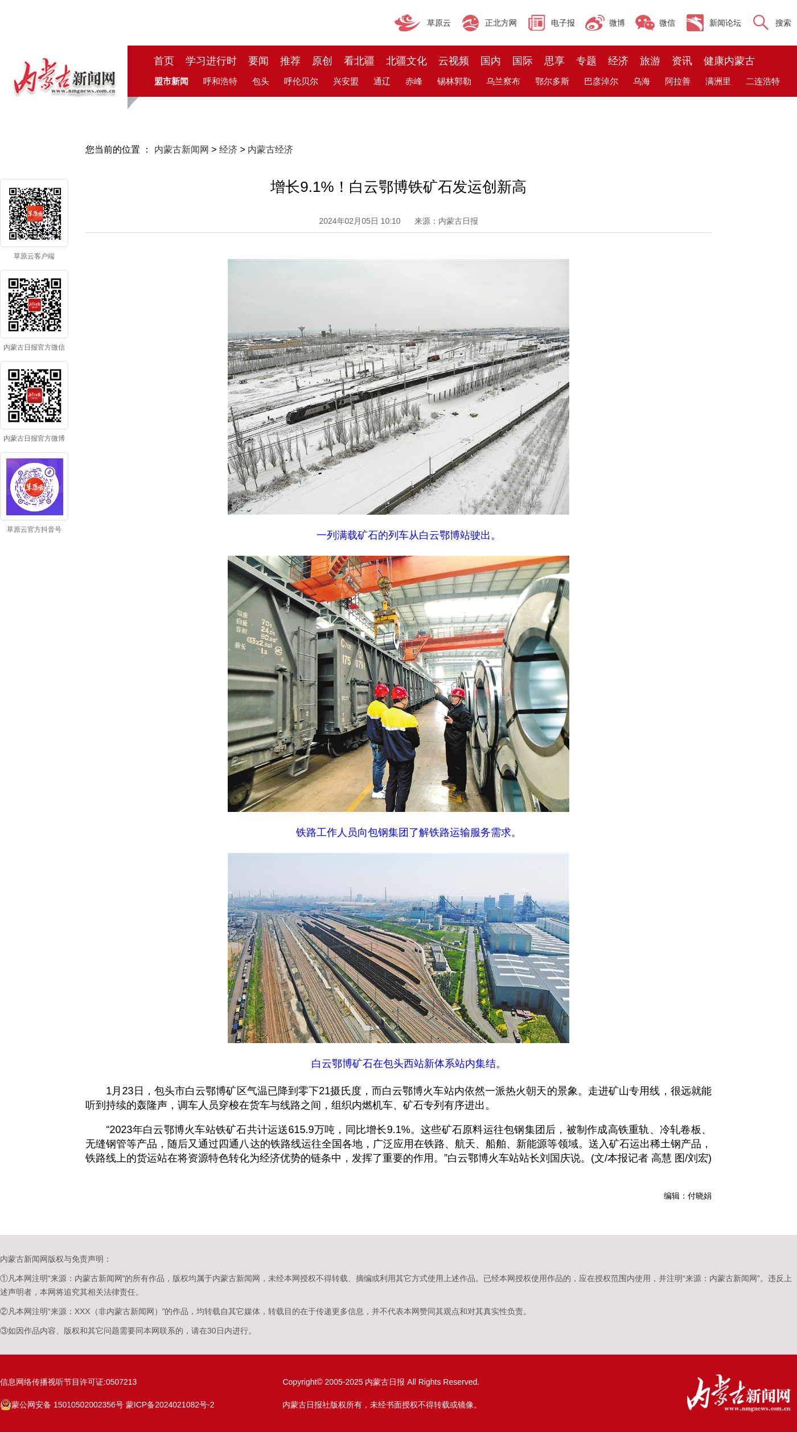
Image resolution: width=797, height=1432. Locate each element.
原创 (322, 61)
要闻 (258, 61)
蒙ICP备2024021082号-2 (170, 1404)
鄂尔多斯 (552, 81)
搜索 (783, 22)
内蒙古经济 (270, 149)
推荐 (290, 61)
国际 (522, 61)
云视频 (453, 61)
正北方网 (501, 22)
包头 (260, 81)
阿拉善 (678, 81)
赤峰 (413, 81)
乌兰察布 (503, 81)
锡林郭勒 (454, 81)
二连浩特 (763, 81)
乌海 (641, 81)
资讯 (682, 61)
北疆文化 (406, 61)
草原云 (439, 22)
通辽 (382, 81)
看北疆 (359, 61)
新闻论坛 (725, 22)
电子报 (563, 22)
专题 (586, 61)
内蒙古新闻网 (181, 149)
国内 (490, 61)
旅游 (650, 61)
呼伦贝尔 (301, 81)
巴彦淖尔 (601, 81)
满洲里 (718, 81)
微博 (617, 22)
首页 (164, 61)
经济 (618, 61)
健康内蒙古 (729, 61)
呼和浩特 (220, 81)
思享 (554, 61)
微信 (667, 22)
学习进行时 (211, 61)
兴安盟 (346, 81)
